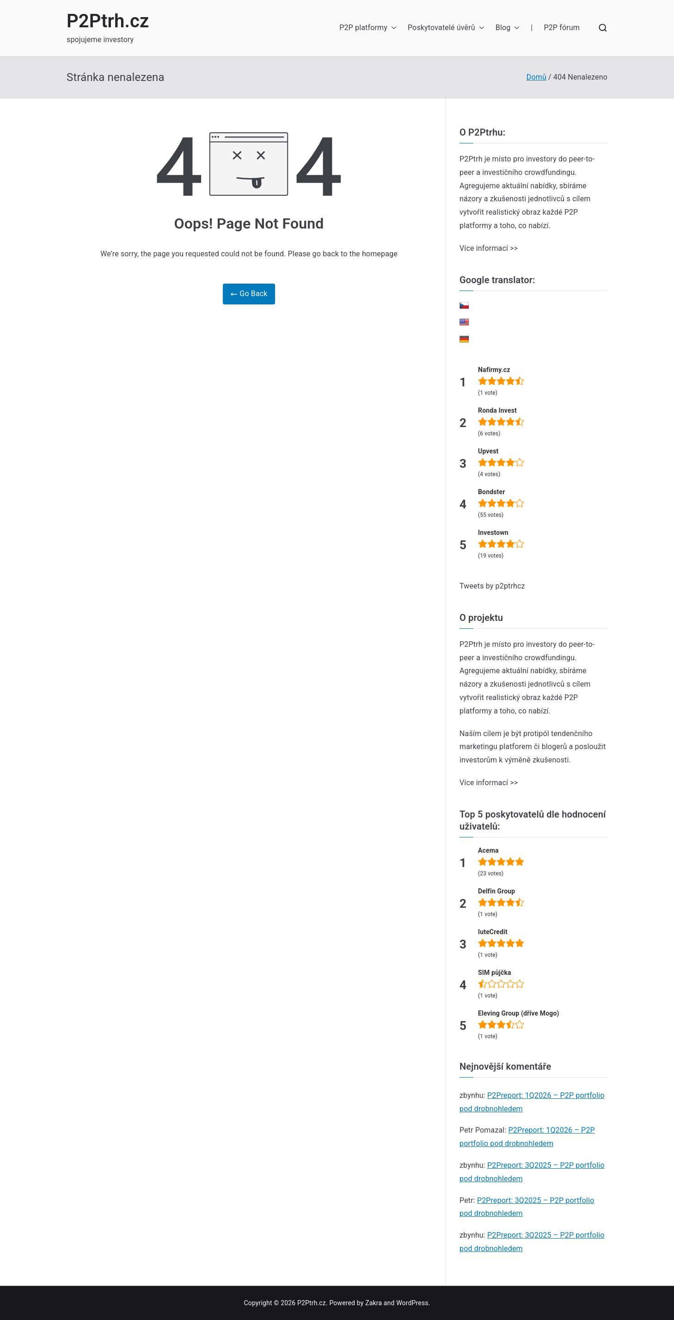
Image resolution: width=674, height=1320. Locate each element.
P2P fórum (562, 27)
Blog (508, 28)
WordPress (412, 1303)
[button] (392, 28)
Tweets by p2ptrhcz (492, 586)
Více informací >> (489, 248)
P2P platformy (368, 28)
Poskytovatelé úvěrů (446, 28)
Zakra (373, 1303)
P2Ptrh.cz (108, 21)
